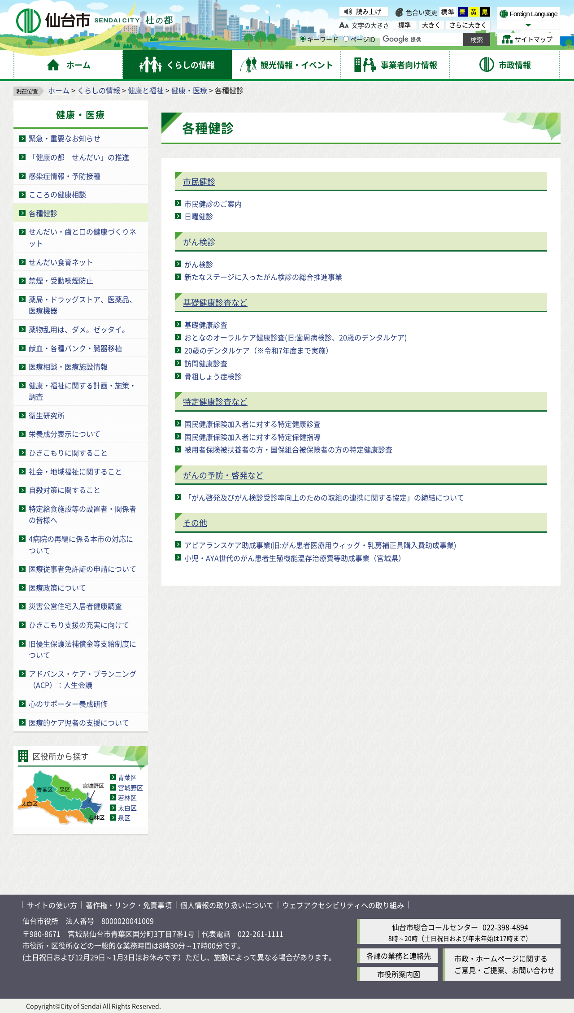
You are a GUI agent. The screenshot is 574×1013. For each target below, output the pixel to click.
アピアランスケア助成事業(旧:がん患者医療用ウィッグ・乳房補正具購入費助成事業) (320, 544)
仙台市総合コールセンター (435, 927)
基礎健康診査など (215, 302)
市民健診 (199, 181)
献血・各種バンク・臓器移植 (75, 348)
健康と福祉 (146, 90)
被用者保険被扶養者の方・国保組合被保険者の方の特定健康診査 (288, 449)
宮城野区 (130, 787)
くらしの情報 (98, 90)
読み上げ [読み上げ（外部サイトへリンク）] (368, 11)
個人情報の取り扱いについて (227, 905)
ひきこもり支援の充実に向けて (79, 624)
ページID (359, 39)
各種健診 (43, 213)
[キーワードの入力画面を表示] (303, 39)
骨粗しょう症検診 (213, 376)
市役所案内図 (398, 974)
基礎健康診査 (205, 324)
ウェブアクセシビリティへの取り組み (343, 905)
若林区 (127, 797)
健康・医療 (189, 90)
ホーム (59, 90)
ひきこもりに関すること (68, 452)
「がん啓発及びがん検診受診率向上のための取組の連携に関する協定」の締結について (324, 497)
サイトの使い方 (52, 905)
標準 (448, 11)
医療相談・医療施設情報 (68, 366)
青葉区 (127, 777)
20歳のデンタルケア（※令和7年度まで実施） (258, 350)
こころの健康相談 (57, 194)
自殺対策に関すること (64, 489)
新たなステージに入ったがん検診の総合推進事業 (263, 276)
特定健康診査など (215, 401)
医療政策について (57, 587)
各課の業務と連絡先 (398, 955)
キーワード (319, 39)
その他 (195, 522)
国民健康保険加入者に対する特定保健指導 (252, 436)
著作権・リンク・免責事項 (129, 905)
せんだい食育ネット (61, 262)
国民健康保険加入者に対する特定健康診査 (252, 423)
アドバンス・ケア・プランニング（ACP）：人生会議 (82, 679)
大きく (431, 25)
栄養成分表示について (64, 433)
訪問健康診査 (205, 363)
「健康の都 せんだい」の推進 (79, 157)
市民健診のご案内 (213, 203)
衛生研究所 (47, 415)
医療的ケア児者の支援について (79, 722)
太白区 (127, 807)
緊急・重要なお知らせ (64, 138)
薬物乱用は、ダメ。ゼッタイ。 (79, 329)
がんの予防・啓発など (223, 475)
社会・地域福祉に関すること (75, 471)
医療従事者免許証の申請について (82, 568)
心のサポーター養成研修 (68, 703)
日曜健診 (198, 216)
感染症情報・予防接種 (64, 175)
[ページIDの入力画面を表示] (346, 39)
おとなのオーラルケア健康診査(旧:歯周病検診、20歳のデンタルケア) (295, 337)
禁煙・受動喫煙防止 (61, 280)
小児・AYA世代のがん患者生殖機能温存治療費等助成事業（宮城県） (294, 557)
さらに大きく (468, 25)
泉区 (124, 817)
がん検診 (199, 242)
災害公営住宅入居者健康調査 (75, 605)
